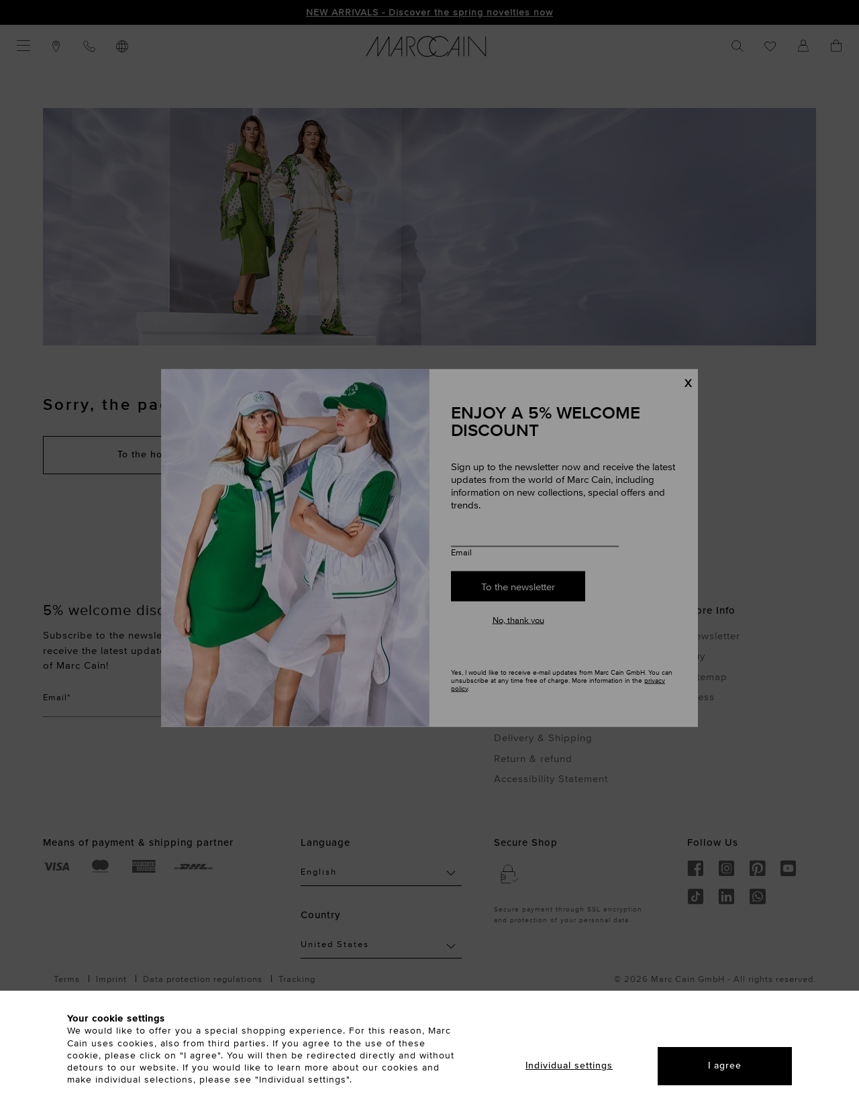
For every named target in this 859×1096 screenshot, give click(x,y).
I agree (725, 1065)
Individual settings (569, 1065)
